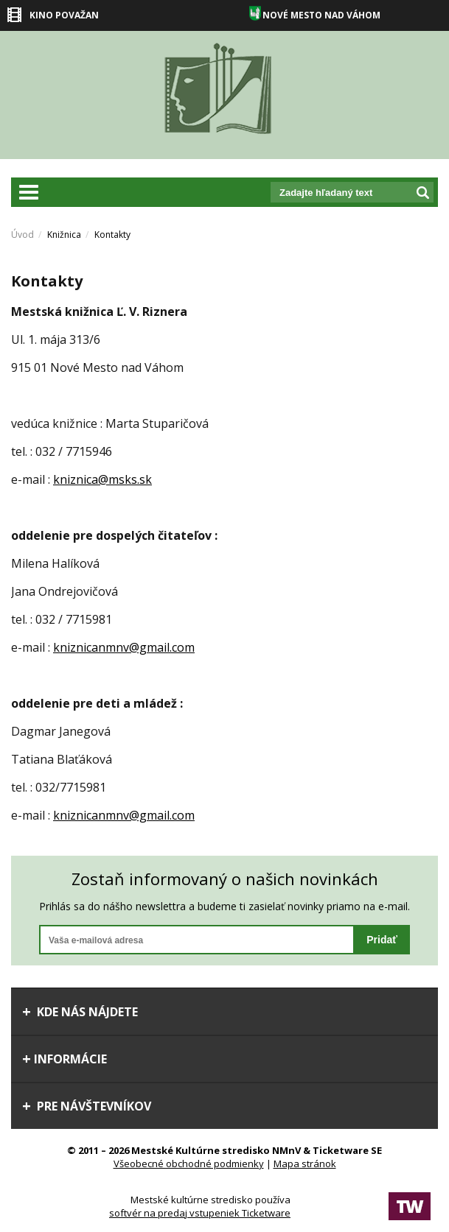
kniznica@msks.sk (102, 479)
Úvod (22, 234)
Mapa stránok (305, 1163)
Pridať (381, 940)
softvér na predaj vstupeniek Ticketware (199, 1212)
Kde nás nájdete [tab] (80, 1012)
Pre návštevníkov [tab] (86, 1106)
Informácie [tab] (64, 1059)
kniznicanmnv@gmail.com (124, 647)
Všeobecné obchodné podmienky (189, 1163)
